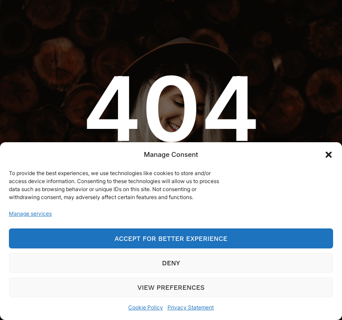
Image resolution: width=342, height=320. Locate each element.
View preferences (171, 288)
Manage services (30, 213)
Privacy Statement (190, 307)
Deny (171, 263)
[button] (328, 154)
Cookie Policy (145, 307)
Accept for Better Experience (170, 239)
